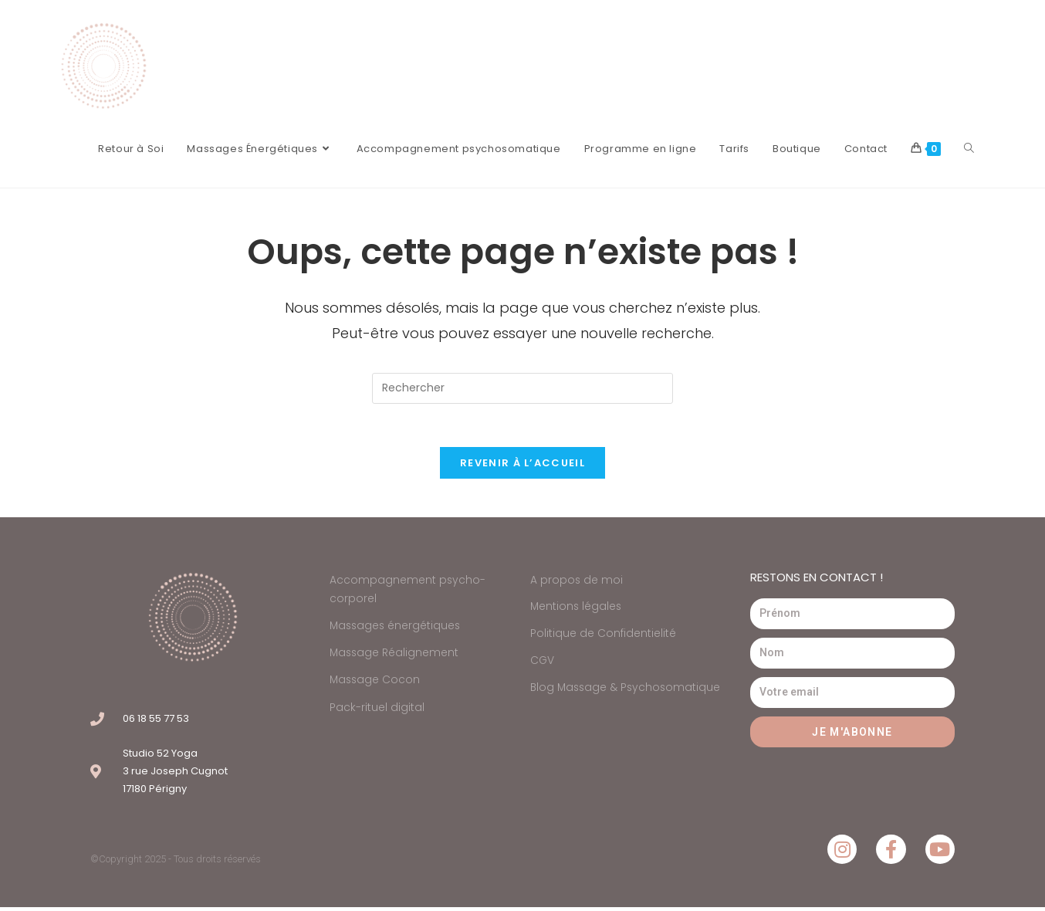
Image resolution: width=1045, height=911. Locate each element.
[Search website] (969, 149)
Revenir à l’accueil (522, 466)
